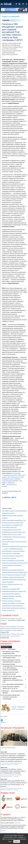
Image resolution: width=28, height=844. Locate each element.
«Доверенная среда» (8, 479)
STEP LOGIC (21, 475)
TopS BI (21, 477)
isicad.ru (19, 817)
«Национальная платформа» (10, 480)
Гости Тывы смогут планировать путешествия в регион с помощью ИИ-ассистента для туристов (13, 556)
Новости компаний (10, 16)
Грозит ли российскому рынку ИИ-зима (13, 560)
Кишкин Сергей (4, 752)
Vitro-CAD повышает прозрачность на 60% (14, 575)
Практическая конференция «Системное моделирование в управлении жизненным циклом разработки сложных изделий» (12, 628)
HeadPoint (17, 479)
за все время (11, 649)
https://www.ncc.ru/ (12, 484)
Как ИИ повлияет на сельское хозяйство (13, 551)
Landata (4, 477)
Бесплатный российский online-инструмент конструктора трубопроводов (11, 697)
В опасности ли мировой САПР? (11, 589)
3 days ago (16, 764)
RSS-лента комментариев (8, 747)
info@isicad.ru (18, 822)
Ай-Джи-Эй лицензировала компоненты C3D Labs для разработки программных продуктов (14, 565)
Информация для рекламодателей (9, 833)
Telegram (4, 486)
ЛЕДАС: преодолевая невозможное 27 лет (14, 520)
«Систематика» (16, 473)
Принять (16, 841)
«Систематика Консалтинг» (9, 475)
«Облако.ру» (10, 482)
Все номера (4, 716)
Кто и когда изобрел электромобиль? (13, 684)
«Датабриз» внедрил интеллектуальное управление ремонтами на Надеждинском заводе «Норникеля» (14, 579)
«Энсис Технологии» (13, 477)
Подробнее (3, 830)
